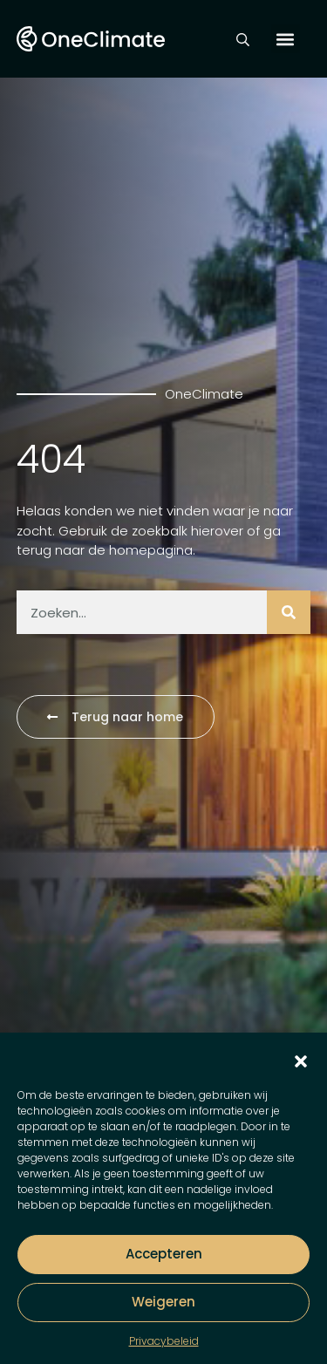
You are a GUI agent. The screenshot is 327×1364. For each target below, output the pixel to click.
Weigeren (163, 1301)
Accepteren (164, 1254)
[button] (301, 1061)
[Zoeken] (288, 612)
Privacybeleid (164, 1340)
